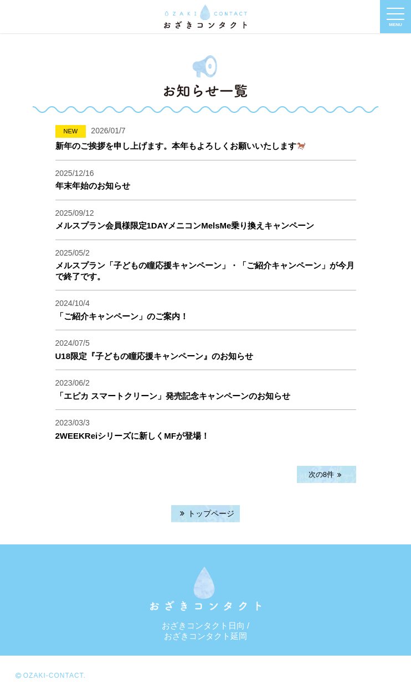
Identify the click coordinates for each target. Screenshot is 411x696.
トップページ (205, 513)
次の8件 (326, 474)
